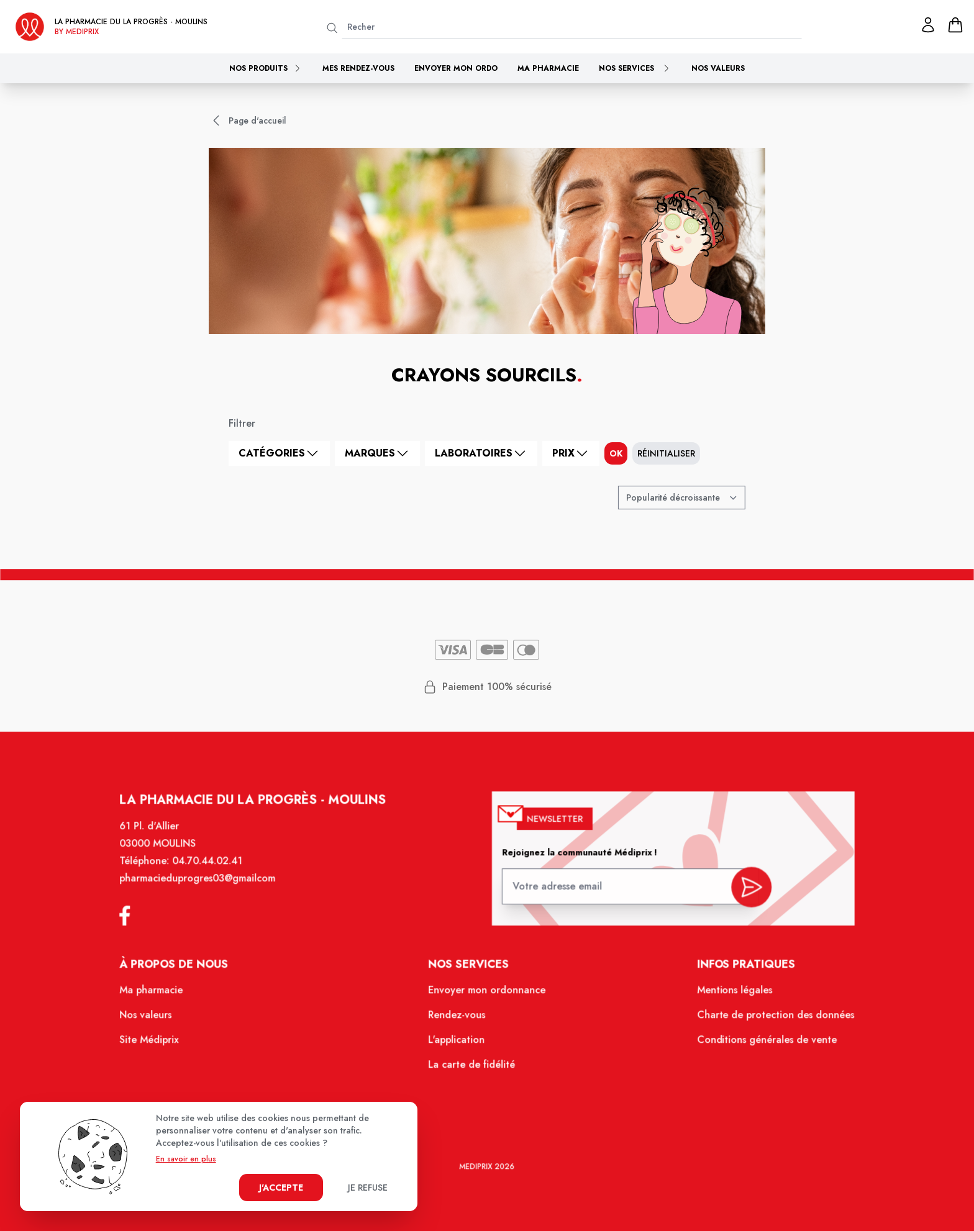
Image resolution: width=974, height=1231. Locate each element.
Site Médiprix (160, 1043)
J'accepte (281, 1187)
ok (615, 453)
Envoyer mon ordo (456, 68)
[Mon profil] (928, 25)
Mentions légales (726, 995)
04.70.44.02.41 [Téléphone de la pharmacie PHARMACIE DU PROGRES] (216, 871)
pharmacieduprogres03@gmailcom (207, 887)
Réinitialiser (666, 453)
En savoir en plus (186, 1159)
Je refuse (368, 1187)
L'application (457, 1043)
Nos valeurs (718, 68)
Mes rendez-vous (358, 68)
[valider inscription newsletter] (742, 892)
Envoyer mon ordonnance (487, 995)
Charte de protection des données (766, 1020)
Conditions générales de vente (758, 1043)
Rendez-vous (458, 1020)
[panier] (955, 25)
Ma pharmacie (548, 68)
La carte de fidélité (472, 1067)
